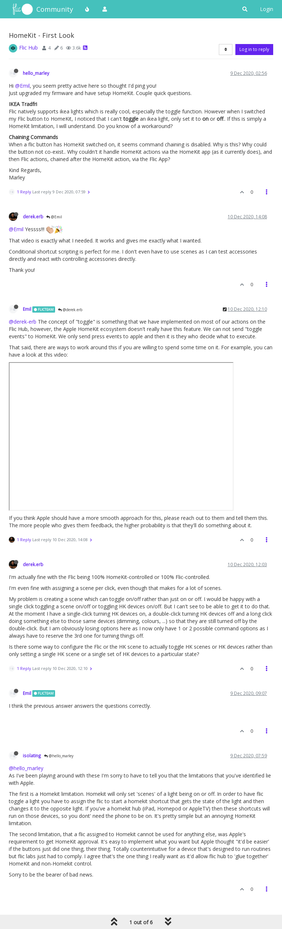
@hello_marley (58, 755)
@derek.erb (70, 309)
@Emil (22, 85)
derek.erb (33, 216)
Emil (27, 309)
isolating (32, 755)
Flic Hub (28, 47)
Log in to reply (254, 49)
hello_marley (36, 73)
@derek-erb (22, 321)
